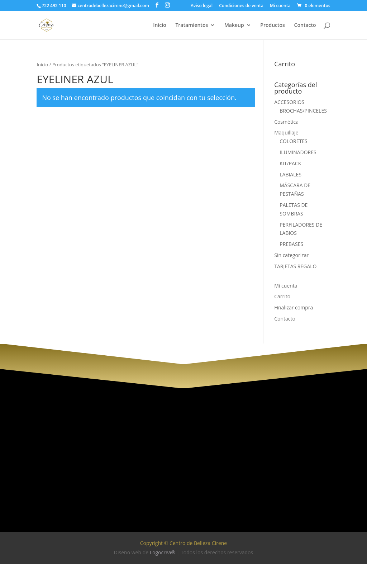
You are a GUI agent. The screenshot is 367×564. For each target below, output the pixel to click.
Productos (272, 25)
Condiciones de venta (241, 6)
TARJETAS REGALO (295, 266)
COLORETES (294, 141)
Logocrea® (162, 552)
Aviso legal (202, 6)
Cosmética (286, 121)
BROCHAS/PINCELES (303, 110)
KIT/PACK (290, 163)
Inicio (159, 25)
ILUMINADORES (298, 152)
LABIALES (290, 174)
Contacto (305, 25)
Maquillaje (286, 132)
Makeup (234, 25)
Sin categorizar (291, 255)
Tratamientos (191, 25)
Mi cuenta (280, 6)
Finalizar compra (293, 307)
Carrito (282, 296)
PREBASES (291, 244)
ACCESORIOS (289, 102)
